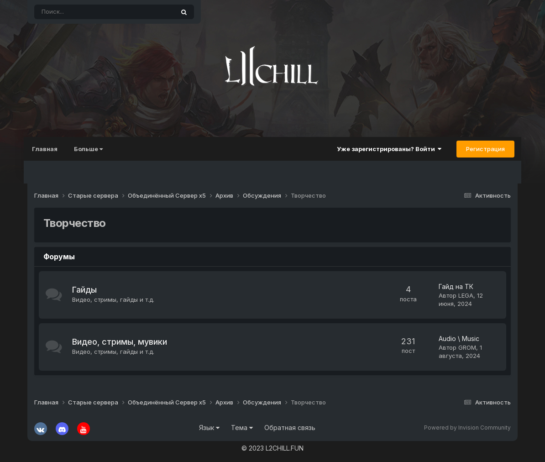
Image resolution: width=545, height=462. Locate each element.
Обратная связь (289, 427)
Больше (92, 148)
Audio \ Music (456, 338)
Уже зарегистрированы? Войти (385, 148)
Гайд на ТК (456, 286)
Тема (242, 427)
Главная (48, 148)
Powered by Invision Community (467, 427)
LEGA (465, 295)
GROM (465, 347)
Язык (209, 427)
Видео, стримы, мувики (119, 341)
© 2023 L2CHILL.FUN (272, 448)
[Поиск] (79, 12)
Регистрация (481, 148)
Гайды (86, 289)
